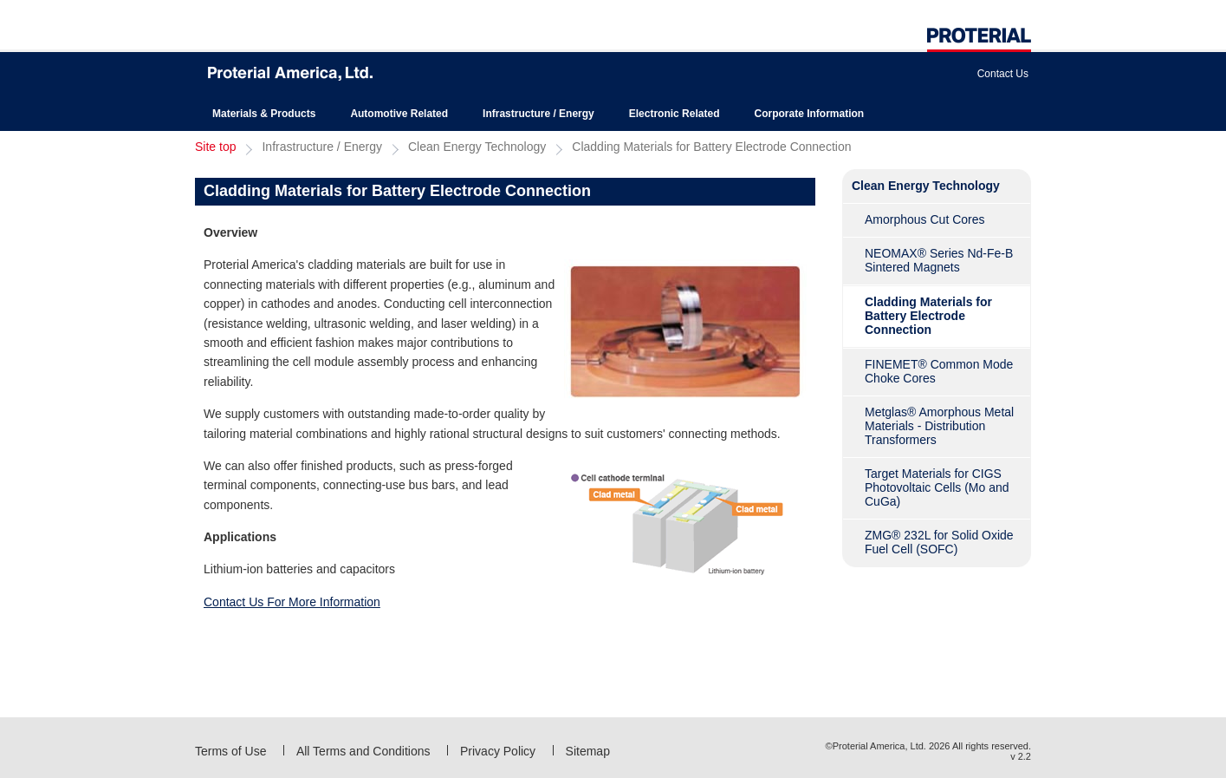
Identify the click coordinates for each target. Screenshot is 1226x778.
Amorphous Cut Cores (925, 219)
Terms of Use (230, 751)
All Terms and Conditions (363, 751)
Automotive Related (399, 114)
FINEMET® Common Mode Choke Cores (939, 371)
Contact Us (1002, 74)
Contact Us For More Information (292, 602)
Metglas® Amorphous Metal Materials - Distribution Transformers (939, 426)
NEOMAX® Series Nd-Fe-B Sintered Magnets (939, 260)
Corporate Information (809, 114)
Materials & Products (263, 114)
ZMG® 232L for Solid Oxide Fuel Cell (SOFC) (939, 542)
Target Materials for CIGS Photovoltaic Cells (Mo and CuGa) (937, 487)
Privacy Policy (497, 751)
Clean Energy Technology (477, 147)
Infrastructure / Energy (538, 114)
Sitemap (588, 751)
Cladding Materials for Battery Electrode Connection (711, 147)
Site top (215, 147)
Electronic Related (674, 114)
